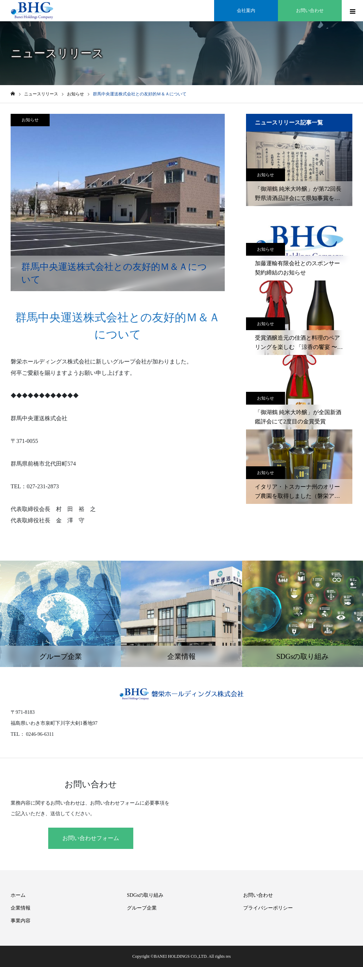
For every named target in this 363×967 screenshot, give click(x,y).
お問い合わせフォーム (90, 838)
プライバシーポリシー (268, 908)
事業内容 (20, 920)
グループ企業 (142, 908)
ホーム (18, 895)
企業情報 (20, 908)
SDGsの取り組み (145, 895)
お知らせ (30, 119)
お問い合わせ (258, 895)
